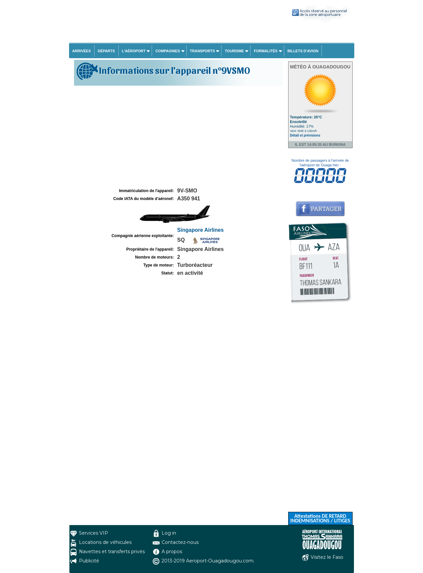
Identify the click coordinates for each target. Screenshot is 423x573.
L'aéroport (134, 51)
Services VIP (93, 533)
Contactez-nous (180, 542)
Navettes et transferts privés (112, 551)
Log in (169, 533)
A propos (172, 551)
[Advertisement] (177, 137)
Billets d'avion (303, 51)
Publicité (89, 561)
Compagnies (167, 51)
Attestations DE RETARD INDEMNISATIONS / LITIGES (320, 518)
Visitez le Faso (327, 557)
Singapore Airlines (200, 230)
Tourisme (234, 51)
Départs (106, 51)
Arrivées (81, 51)
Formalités (266, 51)
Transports (202, 51)
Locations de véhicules (105, 542)
